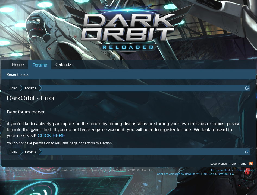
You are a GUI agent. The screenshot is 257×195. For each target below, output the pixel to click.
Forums (39, 65)
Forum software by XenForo (40, 170)
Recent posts (17, 74)
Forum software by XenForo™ (116, 170)
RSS (251, 163)
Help (233, 163)
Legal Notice (218, 163)
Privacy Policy (245, 170)
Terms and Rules (222, 170)
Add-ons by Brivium (196, 174)
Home (18, 64)
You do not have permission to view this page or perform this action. (60, 143)
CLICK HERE (51, 135)
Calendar (64, 64)
